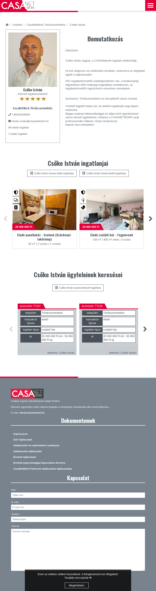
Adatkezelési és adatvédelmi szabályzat (36, 445)
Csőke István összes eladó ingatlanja (52, 173)
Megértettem (76, 585)
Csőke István (77, 24)
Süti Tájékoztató (22, 439)
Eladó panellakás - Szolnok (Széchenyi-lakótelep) (44, 237)
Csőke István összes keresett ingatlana (78, 287)
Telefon (15, 514)
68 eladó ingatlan (18, 127)
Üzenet (15, 526)
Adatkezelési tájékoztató (27, 451)
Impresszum (20, 434)
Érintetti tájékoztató (24, 457)
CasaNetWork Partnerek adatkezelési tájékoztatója (42, 468)
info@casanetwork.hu (31, 412)
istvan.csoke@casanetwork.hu (30, 121)
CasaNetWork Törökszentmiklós (46, 24)
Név (13, 490)
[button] (5, 219)
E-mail (14, 502)
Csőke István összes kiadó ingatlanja (104, 173)
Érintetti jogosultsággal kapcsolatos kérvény (39, 463)
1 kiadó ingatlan (17, 133)
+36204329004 (21, 114)
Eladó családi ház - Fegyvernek (111, 235)
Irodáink (18, 24)
